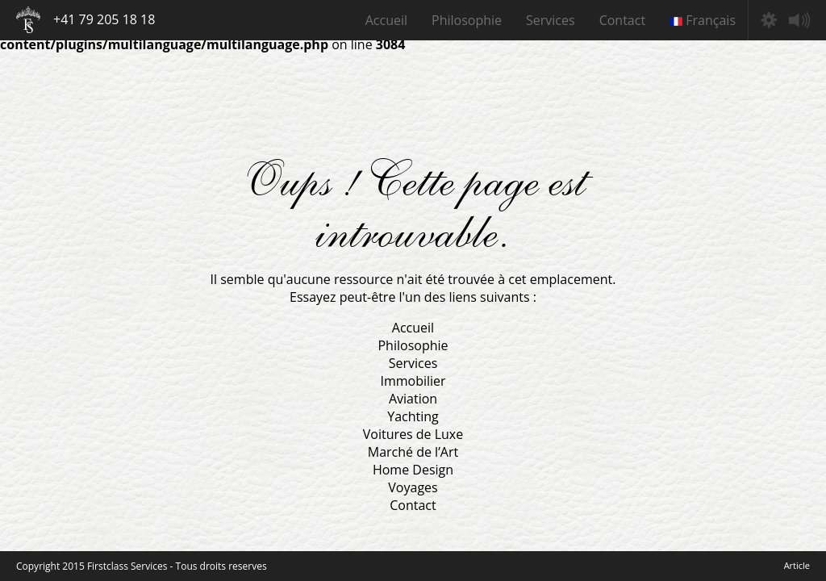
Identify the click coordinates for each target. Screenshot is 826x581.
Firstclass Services (28, 19)
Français (703, 20)
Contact (622, 20)
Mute (799, 20)
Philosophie (467, 20)
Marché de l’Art (413, 452)
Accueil (386, 20)
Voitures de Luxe (413, 434)
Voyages (412, 487)
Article (797, 565)
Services (550, 20)
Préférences (769, 20)
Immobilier (412, 381)
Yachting (413, 416)
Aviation (413, 399)
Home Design (413, 470)
